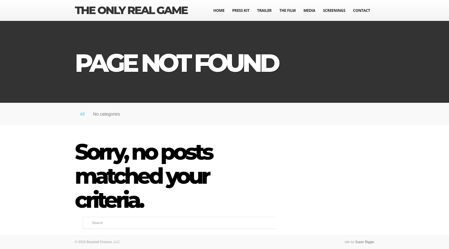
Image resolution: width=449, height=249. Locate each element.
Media (309, 10)
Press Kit (240, 10)
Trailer (264, 10)
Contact (361, 10)
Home (218, 10)
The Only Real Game (131, 10)
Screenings (334, 10)
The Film (287, 10)
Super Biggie (364, 242)
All (82, 114)
